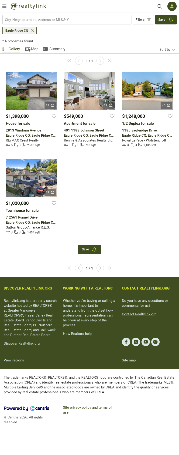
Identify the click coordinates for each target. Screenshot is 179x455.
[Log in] (172, 6)
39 (50, 192)
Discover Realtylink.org (22, 343)
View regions (14, 360)
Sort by (164, 49)
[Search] (160, 6)
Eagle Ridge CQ (16, 30)
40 (166, 105)
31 (108, 105)
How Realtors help (77, 334)
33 (50, 105)
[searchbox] (64, 19)
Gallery (14, 49)
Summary (57, 49)
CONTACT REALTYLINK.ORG (146, 288)
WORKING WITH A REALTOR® (88, 288)
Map (34, 49)
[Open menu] (4, 6)
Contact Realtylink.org (139, 314)
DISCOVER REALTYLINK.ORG (28, 288)
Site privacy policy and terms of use (87, 410)
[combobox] (66, 19)
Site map (129, 360)
